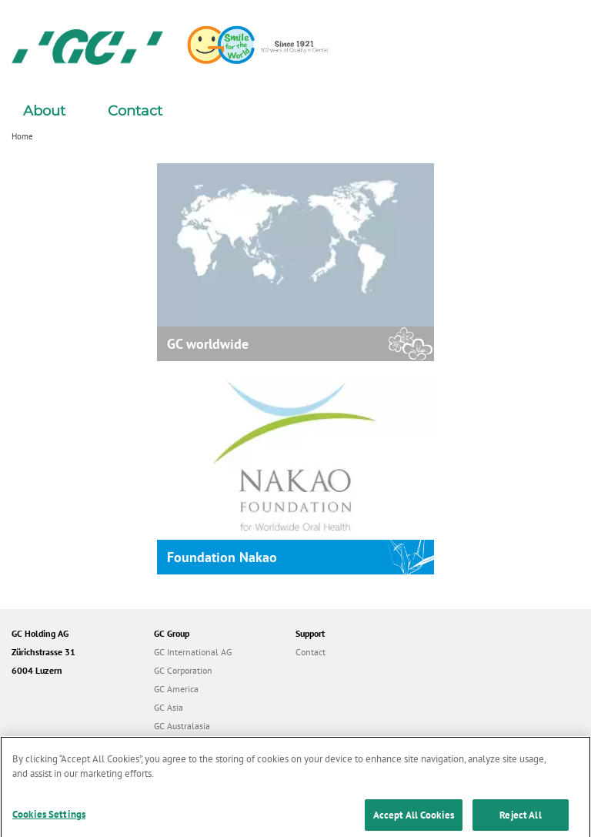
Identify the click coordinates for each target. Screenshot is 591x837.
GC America (176, 689)
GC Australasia (182, 726)
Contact (135, 110)
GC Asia (168, 707)
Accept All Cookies (413, 819)
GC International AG (193, 652)
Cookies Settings (48, 818)
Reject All (520, 819)
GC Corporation (183, 670)
